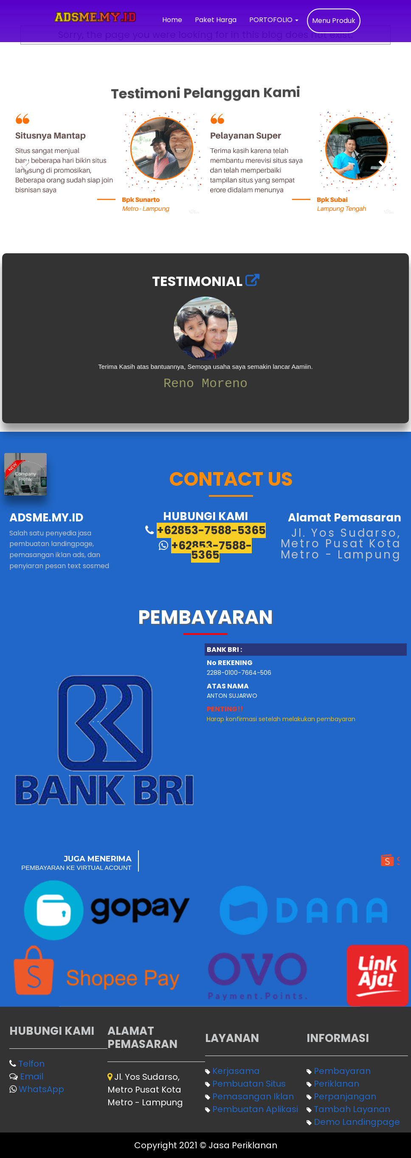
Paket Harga (215, 20)
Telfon (31, 1064)
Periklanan (336, 1084)
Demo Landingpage (357, 1122)
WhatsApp (41, 1089)
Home (172, 20)
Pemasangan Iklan (253, 1096)
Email (31, 1076)
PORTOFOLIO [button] (273, 20)
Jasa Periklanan (242, 1145)
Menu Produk (333, 20)
